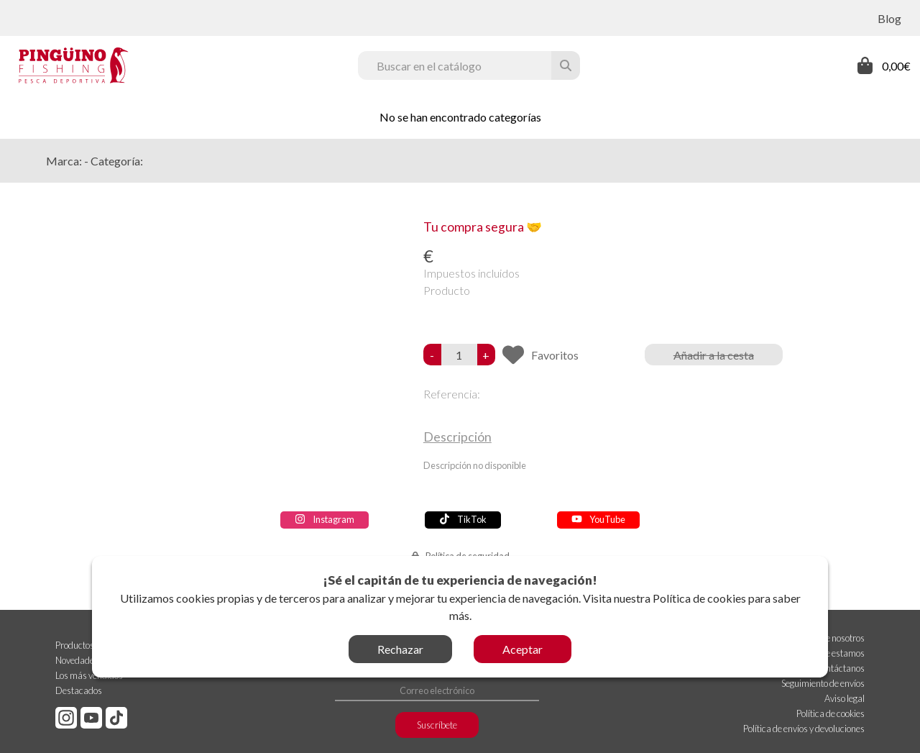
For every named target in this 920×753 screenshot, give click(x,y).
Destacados (78, 690)
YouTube (598, 519)
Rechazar (400, 649)
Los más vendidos (89, 675)
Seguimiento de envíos (823, 683)
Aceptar (522, 649)
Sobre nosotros (837, 638)
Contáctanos (840, 668)
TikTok (463, 519)
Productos (74, 645)
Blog (889, 18)
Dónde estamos (834, 653)
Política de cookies (699, 598)
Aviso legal (844, 698)
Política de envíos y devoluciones (804, 728)
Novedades (76, 660)
